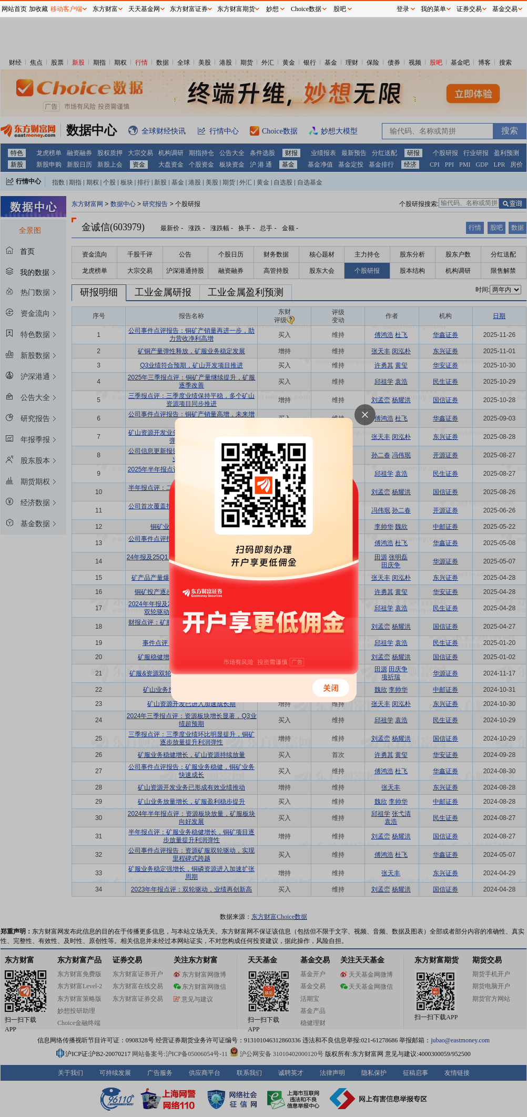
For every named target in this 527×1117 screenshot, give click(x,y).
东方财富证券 (189, 9)
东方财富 (105, 9)
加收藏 (38, 9)
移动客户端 (66, 9)
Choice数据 (306, 9)
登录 (403, 9)
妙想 (272, 9)
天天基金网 (144, 9)
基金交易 (505, 9)
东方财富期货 (236, 9)
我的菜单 (433, 9)
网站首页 (14, 9)
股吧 (339, 9)
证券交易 (469, 9)
